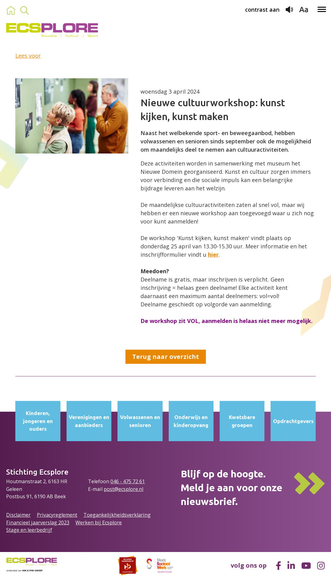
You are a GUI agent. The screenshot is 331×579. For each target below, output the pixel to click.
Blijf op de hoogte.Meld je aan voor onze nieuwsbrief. (231, 487)
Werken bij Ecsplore (98, 522)
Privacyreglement (57, 514)
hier (213, 254)
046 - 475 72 (124, 481)
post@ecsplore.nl (123, 489)
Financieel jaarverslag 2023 (37, 522)
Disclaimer (18, 514)
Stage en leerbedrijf (29, 530)
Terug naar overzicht (165, 356)
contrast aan (262, 9)
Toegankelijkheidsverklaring (117, 514)
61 (142, 481)
